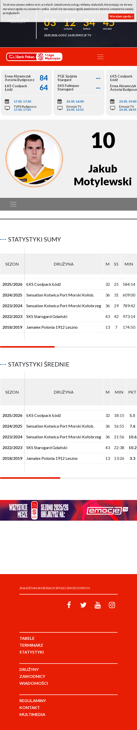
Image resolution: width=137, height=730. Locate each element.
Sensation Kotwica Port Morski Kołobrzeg (63, 305)
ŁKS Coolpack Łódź (43, 284)
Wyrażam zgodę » (121, 16)
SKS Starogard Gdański (46, 316)
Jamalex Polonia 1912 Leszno (52, 327)
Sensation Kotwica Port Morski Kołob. (60, 294)
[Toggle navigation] (100, 57)
